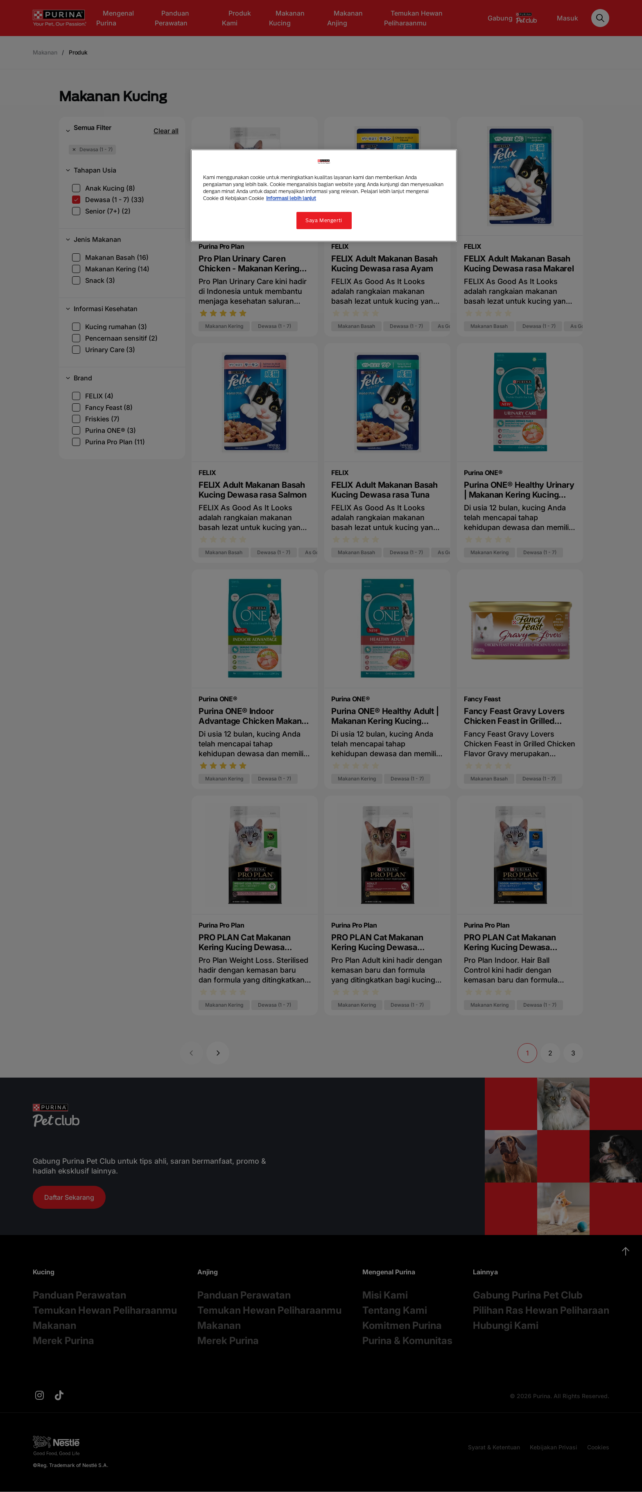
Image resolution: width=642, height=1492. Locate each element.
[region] (324, 195)
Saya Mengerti (323, 220)
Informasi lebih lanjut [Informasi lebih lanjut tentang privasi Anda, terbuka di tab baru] (291, 198)
